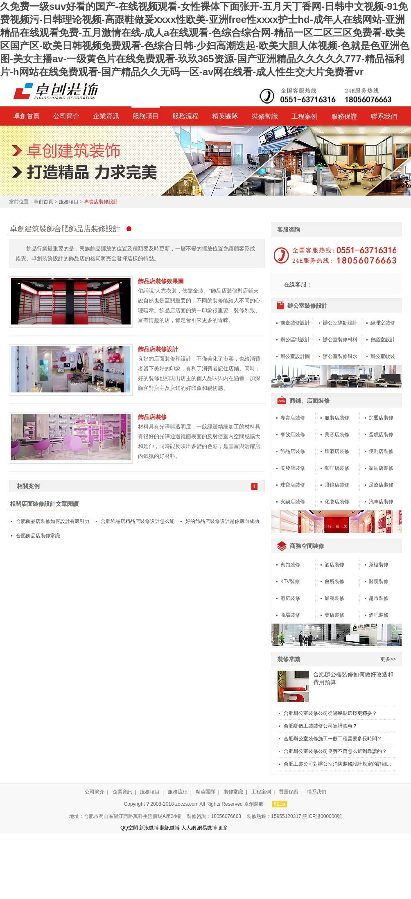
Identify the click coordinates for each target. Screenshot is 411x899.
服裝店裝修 (337, 418)
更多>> (388, 659)
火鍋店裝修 (292, 502)
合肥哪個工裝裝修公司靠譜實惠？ (320, 726)
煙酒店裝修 (337, 451)
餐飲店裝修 (292, 434)
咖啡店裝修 (337, 468)
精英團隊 (225, 116)
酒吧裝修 (378, 615)
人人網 (188, 828)
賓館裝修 (290, 565)
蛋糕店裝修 (381, 434)
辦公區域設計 (295, 339)
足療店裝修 (381, 485)
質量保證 (288, 792)
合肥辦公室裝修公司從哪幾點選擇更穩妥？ (330, 713)
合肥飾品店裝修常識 (38, 535)
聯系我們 (384, 116)
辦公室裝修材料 (340, 339)
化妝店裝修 (337, 502)
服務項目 (146, 116)
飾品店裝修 (152, 417)
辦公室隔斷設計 (340, 323)
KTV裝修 (290, 581)
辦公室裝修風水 (340, 356)
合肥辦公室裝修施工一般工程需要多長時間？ (333, 738)
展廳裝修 (334, 598)
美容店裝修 (337, 434)
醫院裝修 (378, 581)
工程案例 (304, 116)
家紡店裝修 (381, 468)
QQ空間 (129, 828)
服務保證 (344, 116)
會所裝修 (334, 581)
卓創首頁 (27, 116)
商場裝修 (290, 615)
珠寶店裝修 (292, 485)
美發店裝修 (292, 468)
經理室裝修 (382, 323)
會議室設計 (382, 339)
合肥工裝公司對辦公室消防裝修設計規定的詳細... (337, 764)
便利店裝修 (381, 451)
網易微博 (207, 828)
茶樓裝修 (378, 565)
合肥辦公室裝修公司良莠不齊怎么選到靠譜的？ (335, 751)
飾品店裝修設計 (158, 349)
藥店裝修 (334, 615)
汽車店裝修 (381, 502)
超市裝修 (378, 598)
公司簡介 (66, 116)
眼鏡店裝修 (337, 485)
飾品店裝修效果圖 (161, 281)
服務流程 (185, 116)
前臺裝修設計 (295, 323)
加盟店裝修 (381, 418)
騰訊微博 (170, 828)
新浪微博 (149, 828)
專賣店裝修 (292, 418)
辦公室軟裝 (382, 356)
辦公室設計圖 (295, 356)
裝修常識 (265, 116)
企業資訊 (106, 116)
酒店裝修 (334, 565)
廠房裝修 (290, 598)
